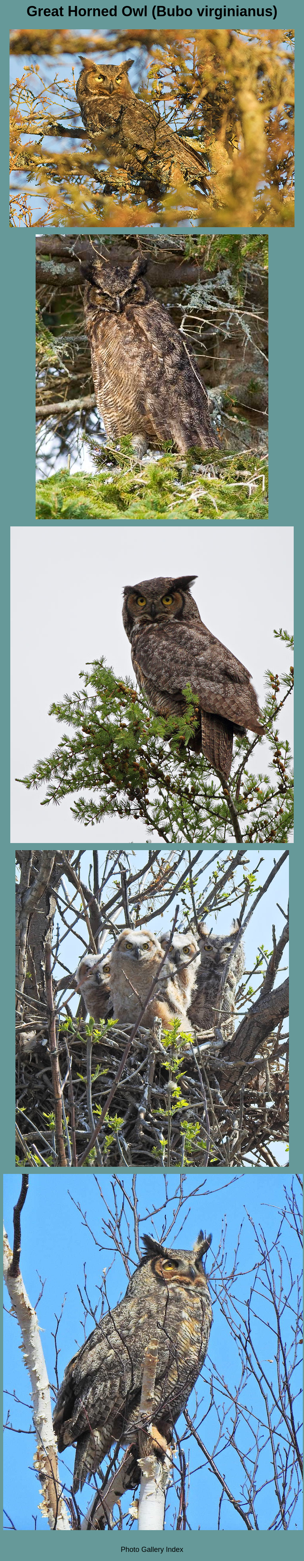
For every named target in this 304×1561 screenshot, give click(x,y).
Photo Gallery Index (152, 1549)
